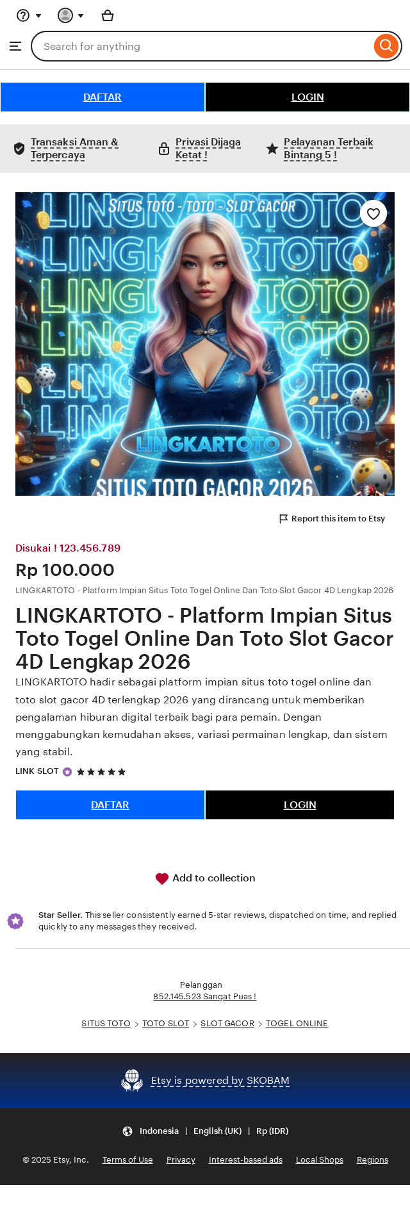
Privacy (181, 1160)
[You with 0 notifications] (71, 15)
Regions (372, 1160)
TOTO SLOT (165, 1023)
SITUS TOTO (105, 1023)
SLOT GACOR (227, 1023)
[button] (205, 1131)
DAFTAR (102, 97)
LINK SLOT (37, 771)
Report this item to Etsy (331, 519)
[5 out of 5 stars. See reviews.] (103, 771)
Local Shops (319, 1160)
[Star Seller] (67, 771)
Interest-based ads (246, 1160)
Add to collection (205, 879)
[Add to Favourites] (373, 213)
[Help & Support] (29, 15)
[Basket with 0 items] (107, 15)
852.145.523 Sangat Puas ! (204, 996)
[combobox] (201, 46)
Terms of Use (127, 1160)
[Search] (386, 46)
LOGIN (307, 97)
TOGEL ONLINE (297, 1023)
